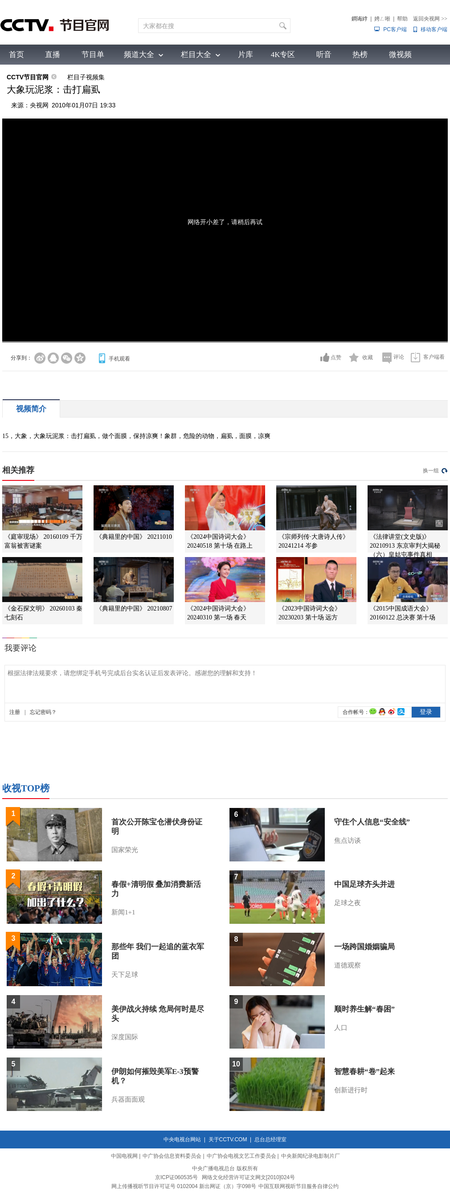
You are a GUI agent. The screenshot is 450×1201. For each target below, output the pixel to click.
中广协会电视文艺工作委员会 (241, 1156)
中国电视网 (124, 1156)
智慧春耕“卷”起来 (364, 1071)
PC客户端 (395, 29)
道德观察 (347, 965)
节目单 (93, 54)
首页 (16, 54)
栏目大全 (196, 54)
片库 (245, 54)
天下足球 (124, 974)
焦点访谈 (347, 840)
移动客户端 (434, 29)
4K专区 (283, 54)
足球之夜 (347, 902)
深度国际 (124, 1037)
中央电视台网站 (182, 1139)
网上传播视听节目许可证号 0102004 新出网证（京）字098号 (183, 1186)
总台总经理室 (270, 1139)
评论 (398, 357)
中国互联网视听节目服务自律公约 (298, 1186)
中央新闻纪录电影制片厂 (310, 1156)
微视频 (400, 54)
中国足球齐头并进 (364, 884)
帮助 (402, 19)
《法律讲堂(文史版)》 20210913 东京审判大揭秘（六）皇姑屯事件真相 (405, 545)
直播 (52, 54)
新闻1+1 (123, 912)
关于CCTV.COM (228, 1139)
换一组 (431, 470)
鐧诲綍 (360, 19)
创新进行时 (351, 1090)
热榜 (360, 54)
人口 (341, 1027)
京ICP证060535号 (176, 1177)
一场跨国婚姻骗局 (364, 947)
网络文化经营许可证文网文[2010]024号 (248, 1177)
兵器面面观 (128, 1099)
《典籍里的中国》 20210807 (134, 608)
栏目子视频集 (86, 77)
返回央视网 (430, 19)
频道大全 (139, 54)
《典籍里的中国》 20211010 (134, 536)
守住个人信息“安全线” (372, 822)
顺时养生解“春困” (364, 1009)
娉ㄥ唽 (382, 19)
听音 (323, 54)
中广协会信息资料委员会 (172, 1156)
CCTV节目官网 (28, 77)
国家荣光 (124, 849)
